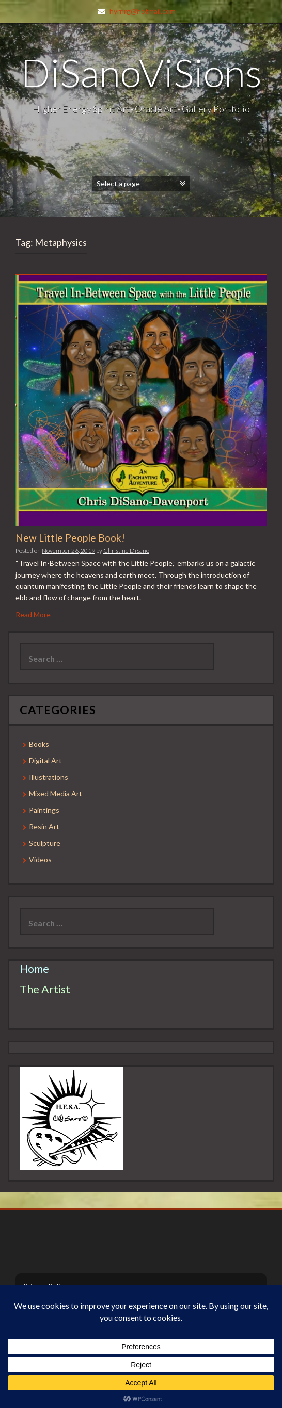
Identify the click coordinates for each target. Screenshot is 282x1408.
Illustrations (48, 777)
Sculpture (44, 843)
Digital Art (45, 760)
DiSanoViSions (141, 72)
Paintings (44, 810)
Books (39, 744)
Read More (33, 614)
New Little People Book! (70, 538)
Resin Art (44, 826)
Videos (40, 859)
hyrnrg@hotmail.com (142, 11)
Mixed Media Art (55, 793)
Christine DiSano (126, 550)
